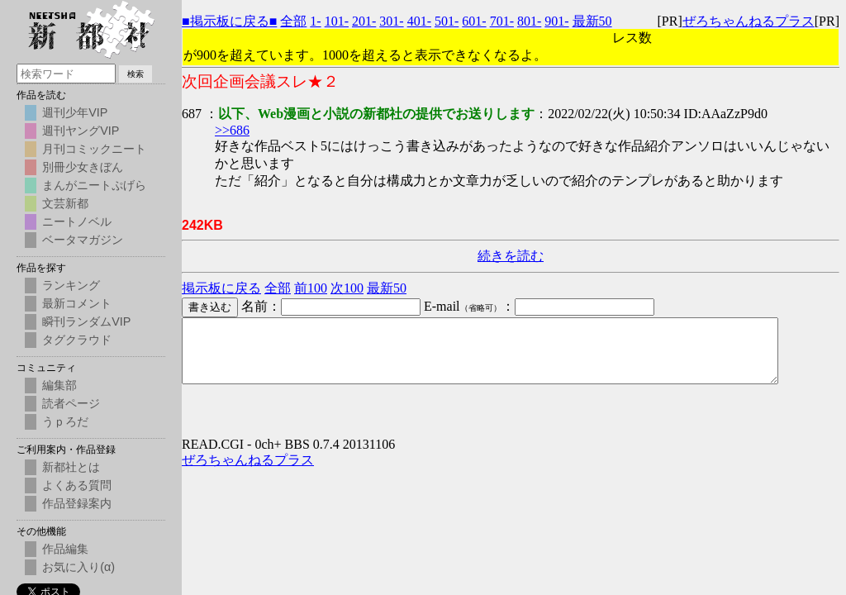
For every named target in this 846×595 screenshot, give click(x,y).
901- (556, 21)
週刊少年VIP (74, 112)
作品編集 (65, 548)
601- (474, 21)
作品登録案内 (77, 503)
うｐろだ (65, 421)
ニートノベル (77, 221)
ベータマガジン (82, 239)
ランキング (71, 285)
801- (529, 21)
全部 (293, 21)
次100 (347, 288)
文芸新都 (65, 203)
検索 (135, 74)
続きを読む (511, 256)
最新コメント (77, 303)
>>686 (232, 130)
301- (391, 21)
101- (337, 21)
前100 (310, 288)
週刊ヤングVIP (80, 130)
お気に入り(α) (78, 567)
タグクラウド (77, 339)
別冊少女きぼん (82, 167)
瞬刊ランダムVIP (86, 321)
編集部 (59, 385)
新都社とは (71, 467)
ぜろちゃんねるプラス (748, 21)
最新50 (592, 21)
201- (364, 21)
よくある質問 (77, 485)
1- (315, 21)
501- (447, 21)
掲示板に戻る (221, 288)
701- (502, 21)
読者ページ (71, 403)
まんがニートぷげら (94, 185)
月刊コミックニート (94, 148)
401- (419, 21)
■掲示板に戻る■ (229, 21)
